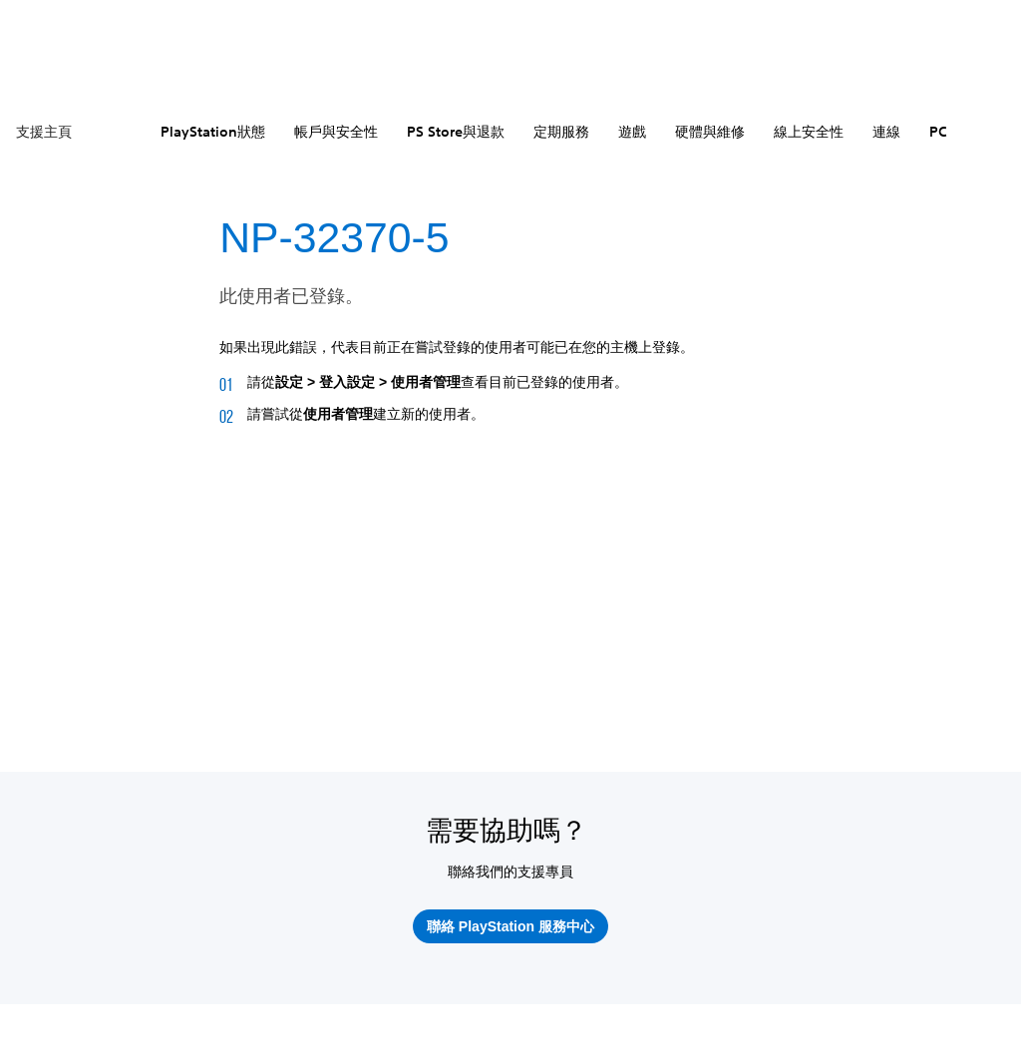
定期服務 (561, 132)
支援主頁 (44, 132)
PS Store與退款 (456, 132)
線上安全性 (809, 132)
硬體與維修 (710, 132)
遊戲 (632, 132)
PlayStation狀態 (213, 132)
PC (938, 132)
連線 (886, 132)
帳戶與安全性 (336, 132)
